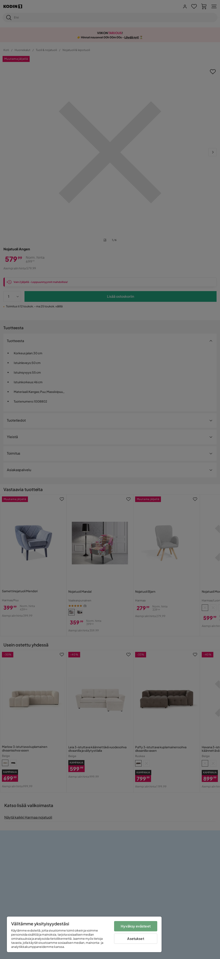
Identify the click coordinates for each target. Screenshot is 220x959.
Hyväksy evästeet (136, 926)
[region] (84, 934)
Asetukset (135, 938)
